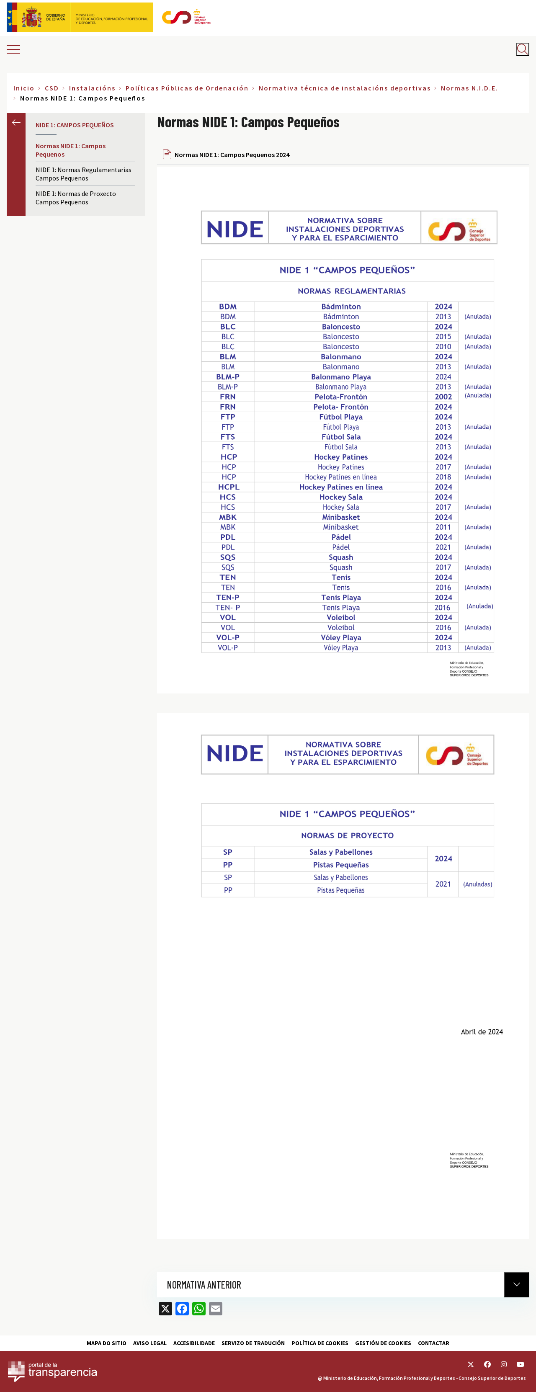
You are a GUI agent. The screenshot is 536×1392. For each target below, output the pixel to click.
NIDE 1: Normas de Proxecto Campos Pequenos (76, 197)
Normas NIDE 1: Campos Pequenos (71, 150)
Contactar (433, 1343)
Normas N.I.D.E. (469, 88)
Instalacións (92, 88)
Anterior (16, 122)
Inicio (24, 88)
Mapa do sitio (106, 1343)
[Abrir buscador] (522, 49)
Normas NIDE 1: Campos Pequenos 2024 (232, 154)
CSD (52, 88)
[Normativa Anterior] (516, 1284)
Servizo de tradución (253, 1343)
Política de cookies (319, 1343)
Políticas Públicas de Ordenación (187, 88)
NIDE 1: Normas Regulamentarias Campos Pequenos (83, 173)
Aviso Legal (150, 1343)
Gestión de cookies (383, 1343)
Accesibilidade (194, 1343)
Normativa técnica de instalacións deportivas (345, 88)
